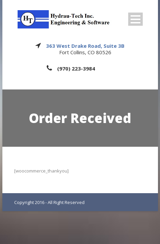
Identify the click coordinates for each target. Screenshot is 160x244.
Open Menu (135, 19)
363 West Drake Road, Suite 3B (85, 45)
